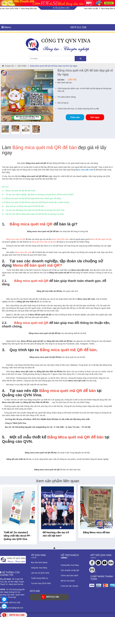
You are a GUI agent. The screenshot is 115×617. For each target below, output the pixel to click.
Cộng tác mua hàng (39, 568)
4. (3, 390)
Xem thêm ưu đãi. (91, 8)
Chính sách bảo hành (69, 575)
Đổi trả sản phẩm (68, 581)
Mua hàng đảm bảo (29, 8)
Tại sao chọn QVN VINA (41, 583)
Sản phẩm (21, 66)
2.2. (4, 323)
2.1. (4, 281)
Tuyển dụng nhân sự (39, 578)
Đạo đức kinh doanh (39, 562)
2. (3, 261)
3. (3, 350)
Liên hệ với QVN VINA (40, 573)
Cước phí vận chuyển (69, 586)
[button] (54, 548)
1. (3, 224)
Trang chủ (8, 66)
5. (3, 437)
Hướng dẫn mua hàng (70, 565)
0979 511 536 (78, 27)
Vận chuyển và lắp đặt (70, 570)
